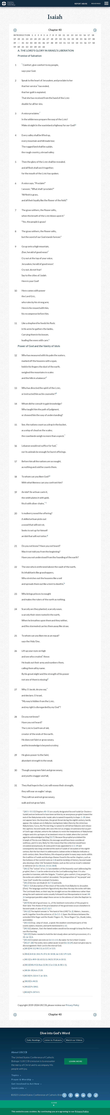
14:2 (39, 954)
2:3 (56, 940)
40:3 (27, 886)
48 (52, 43)
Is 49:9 (34, 959)
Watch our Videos (74, 1039)
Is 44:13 (34, 981)
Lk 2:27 (46, 948)
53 (73, 43)
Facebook (71, 1094)
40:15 (27, 923)
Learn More (75, 1060)
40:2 (27, 883)
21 (23, 39)
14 (76, 35)
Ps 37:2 (45, 954)
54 (77, 43)
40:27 (27, 943)
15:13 (48, 866)
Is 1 (73, 846)
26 (44, 39)
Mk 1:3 (40, 948)
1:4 (54, 860)
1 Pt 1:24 (70, 954)
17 (89, 35)
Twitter (65, 1094)
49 (56, 43)
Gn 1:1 (57, 914)
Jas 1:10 (61, 954)
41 (23, 43)
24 (35, 39)
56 (85, 43)
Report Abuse (80, 4)
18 (93, 35)
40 (45, 811)
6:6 (43, 866)
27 (48, 39)
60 (19, 47)
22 (27, 39)
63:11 (43, 959)
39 (15, 43)
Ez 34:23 (51, 959)
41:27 (44, 908)
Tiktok (96, 1094)
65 (39, 47)
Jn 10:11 (65, 959)
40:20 (27, 981)
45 (39, 43)
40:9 (27, 903)
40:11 (27, 959)
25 (39, 39)
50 (60, 43)
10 (60, 35)
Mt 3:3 (33, 948)
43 (31, 43)
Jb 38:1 (63, 964)
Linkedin (83, 1094)
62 (27, 47)
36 (85, 39)
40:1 (27, 811)
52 (68, 43)
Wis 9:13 (35, 964)
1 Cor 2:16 (54, 964)
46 (44, 43)
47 (48, 43)
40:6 (27, 954)
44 (35, 43)
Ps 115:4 (34, 975)
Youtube (77, 1094)
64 (35, 47)
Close (54, 1103)
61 (23, 47)
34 (77, 39)
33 (73, 39)
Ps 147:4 (34, 991)
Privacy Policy (72, 1004)
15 (80, 35)
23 (31, 39)
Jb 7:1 (50, 883)
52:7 (52, 837)
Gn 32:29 (68, 943)
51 (64, 43)
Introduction (22, 35)
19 (15, 39)
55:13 (32, 811)
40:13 (27, 964)
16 (84, 35)
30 (60, 39)
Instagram (90, 1094)
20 (19, 39)
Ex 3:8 (38, 866)
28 (52, 39)
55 (81, 43)
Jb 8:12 (33, 954)
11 (64, 35)
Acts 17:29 (39, 970)
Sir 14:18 (53, 954)
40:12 (27, 911)
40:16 (27, 928)
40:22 (27, 986)
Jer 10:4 (29, 937)
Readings (95, 3)
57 (89, 43)
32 (68, 39)
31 (64, 39)
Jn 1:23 (54, 948)
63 (31, 47)
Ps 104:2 (35, 986)
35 (81, 39)
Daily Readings (34, 1039)
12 (68, 35)
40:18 (27, 970)
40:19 (27, 934)
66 (44, 47)
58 (93, 43)
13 (72, 35)
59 (15, 47)
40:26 (27, 940)
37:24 (58, 959)
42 (27, 43)
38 (93, 39)
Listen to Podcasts (53, 1039)
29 (56, 39)
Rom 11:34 (44, 964)
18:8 (54, 866)
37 (89, 39)
